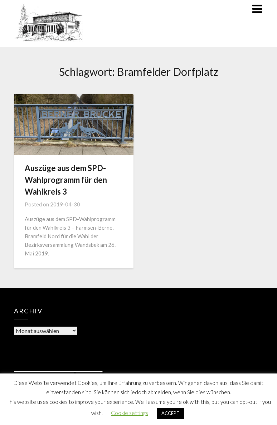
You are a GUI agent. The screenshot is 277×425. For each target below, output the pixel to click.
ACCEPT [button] (170, 413)
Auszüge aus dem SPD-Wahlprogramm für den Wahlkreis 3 (66, 179)
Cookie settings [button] (129, 413)
